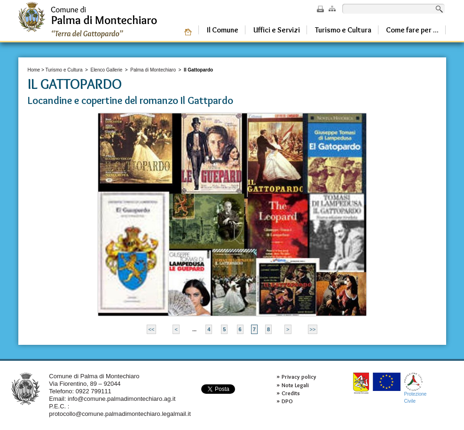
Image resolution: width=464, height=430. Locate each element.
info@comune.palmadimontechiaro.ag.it (121, 398)
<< (152, 329)
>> (313, 329)
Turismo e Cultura (63, 69)
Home (34, 69)
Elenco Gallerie (106, 69)
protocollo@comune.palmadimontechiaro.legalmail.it (120, 413)
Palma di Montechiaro (153, 69)
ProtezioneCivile (415, 388)
